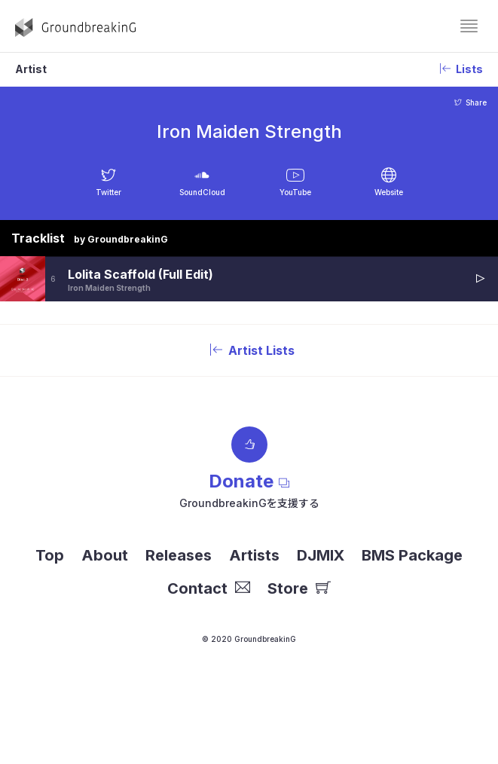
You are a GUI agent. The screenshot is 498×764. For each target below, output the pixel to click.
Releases (178, 555)
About (104, 555)
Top (49, 555)
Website (388, 192)
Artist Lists (249, 350)
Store (299, 588)
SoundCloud (202, 192)
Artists (254, 555)
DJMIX (320, 555)
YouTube (295, 192)
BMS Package (412, 555)
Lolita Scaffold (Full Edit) (140, 274)
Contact (208, 588)
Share (470, 102)
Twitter (108, 192)
